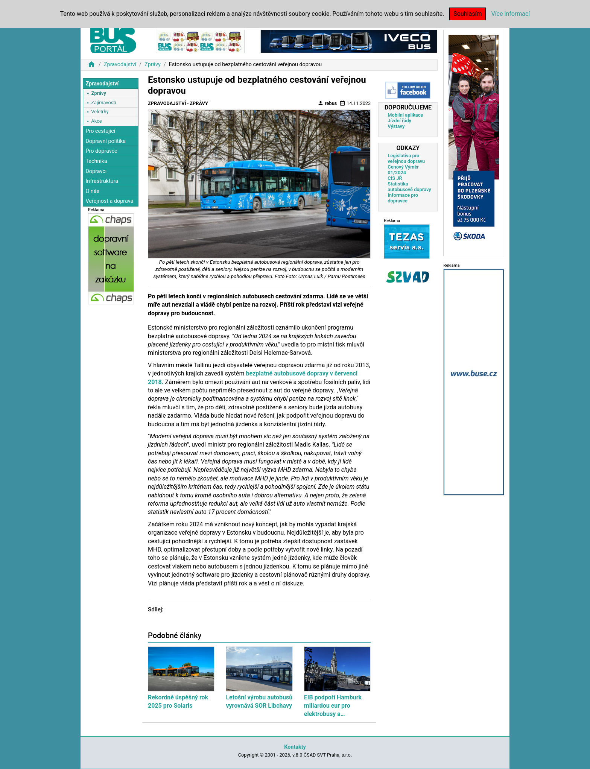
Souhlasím (467, 13)
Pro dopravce (101, 151)
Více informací (510, 13)
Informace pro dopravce (403, 198)
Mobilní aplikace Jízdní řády (405, 117)
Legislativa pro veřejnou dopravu (406, 158)
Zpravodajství (120, 64)
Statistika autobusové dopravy (409, 186)
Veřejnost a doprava (109, 201)
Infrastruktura (101, 181)
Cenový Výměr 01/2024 (403, 169)
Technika (96, 161)
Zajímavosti (103, 102)
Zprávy (152, 64)
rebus (327, 103)
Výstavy (396, 126)
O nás (92, 191)
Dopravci (95, 171)
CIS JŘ (395, 178)
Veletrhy (99, 111)
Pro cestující (100, 131)
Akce (96, 121)
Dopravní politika (105, 141)
